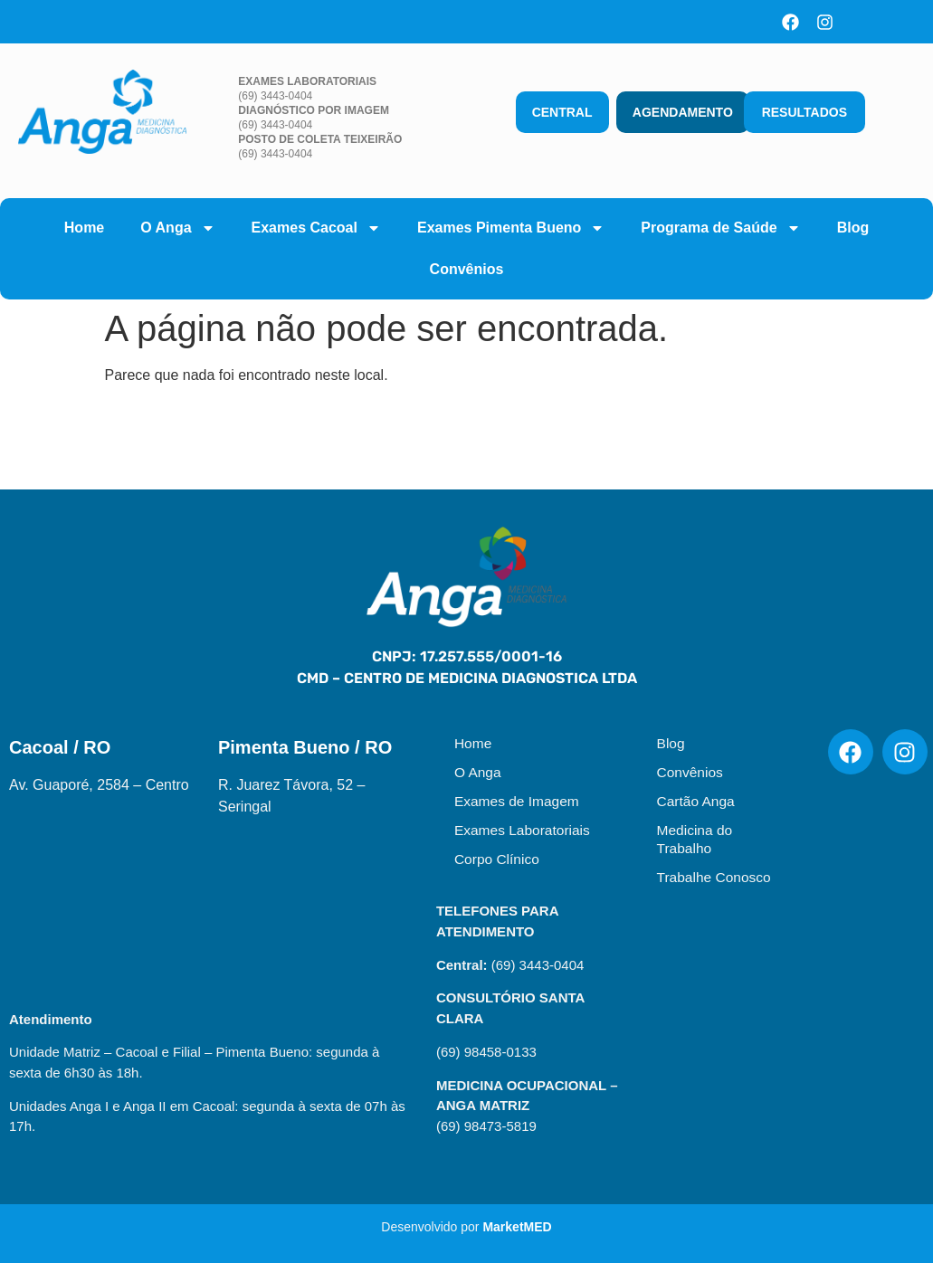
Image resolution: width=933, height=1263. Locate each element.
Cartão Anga (696, 801)
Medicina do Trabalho (695, 839)
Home (84, 227)
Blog (853, 227)
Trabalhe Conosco (714, 877)
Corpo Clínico (496, 859)
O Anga (177, 228)
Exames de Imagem (516, 801)
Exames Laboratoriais (522, 830)
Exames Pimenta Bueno (511, 228)
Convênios (467, 269)
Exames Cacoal (316, 228)
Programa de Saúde (720, 228)
